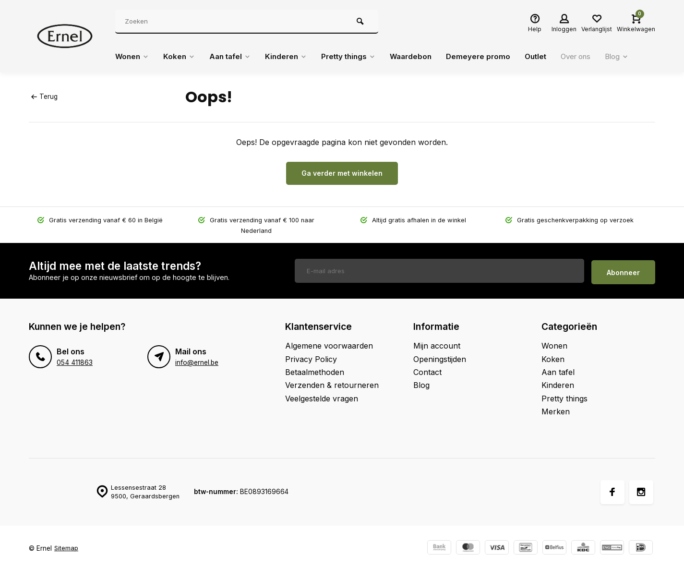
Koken (181, 56)
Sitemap (66, 545)
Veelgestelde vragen (321, 395)
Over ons (594, 56)
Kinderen (292, 56)
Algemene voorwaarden (329, 343)
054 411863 (74, 359)
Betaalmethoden (314, 369)
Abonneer (623, 269)
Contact (427, 369)
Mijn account (436, 343)
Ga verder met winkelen (342, 173)
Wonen (133, 56)
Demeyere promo (492, 56)
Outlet (551, 56)
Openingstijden (439, 356)
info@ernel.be (196, 359)
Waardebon (423, 56)
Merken (555, 408)
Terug (44, 96)
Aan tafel (234, 56)
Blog (638, 56)
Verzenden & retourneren (332, 382)
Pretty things (357, 56)
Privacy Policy (311, 356)
